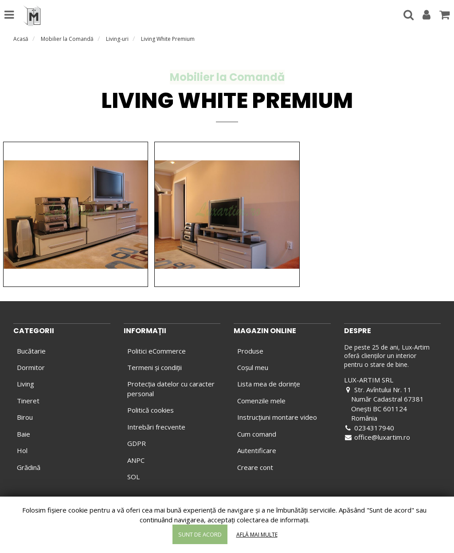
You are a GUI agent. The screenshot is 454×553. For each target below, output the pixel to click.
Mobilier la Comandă (67, 39)
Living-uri (117, 39)
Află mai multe (257, 534)
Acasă (20, 39)
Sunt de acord (200, 534)
